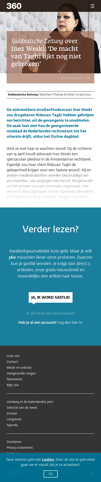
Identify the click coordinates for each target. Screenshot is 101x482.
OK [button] (50, 474)
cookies (48, 459)
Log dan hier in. (70, 323)
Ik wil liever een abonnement (50, 313)
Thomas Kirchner (64, 94)
